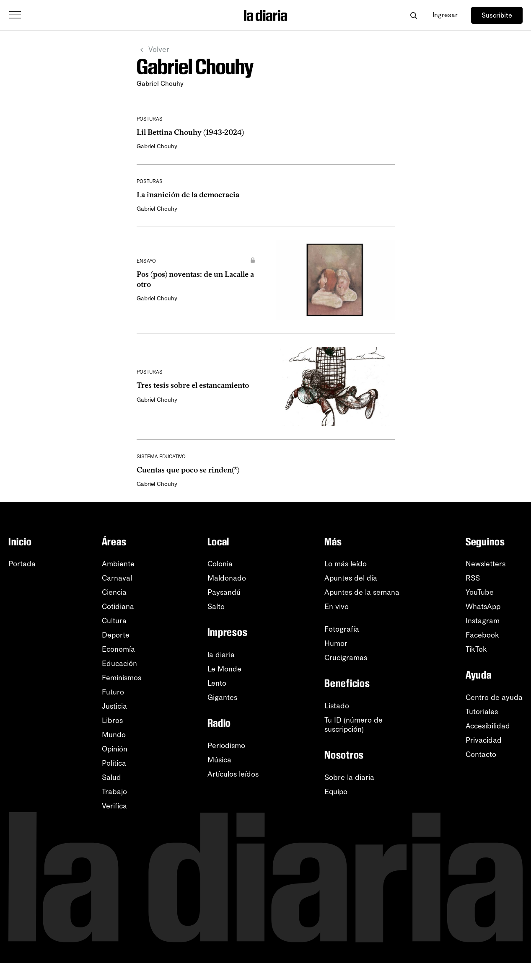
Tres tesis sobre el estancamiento (193, 385)
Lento (216, 683)
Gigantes (222, 697)
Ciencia (114, 592)
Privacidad (484, 740)
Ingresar (445, 15)
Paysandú (224, 592)
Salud (111, 777)
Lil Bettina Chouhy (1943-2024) (190, 132)
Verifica (114, 806)
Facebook (482, 635)
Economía (118, 649)
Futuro (113, 692)
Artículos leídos (233, 774)
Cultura (114, 620)
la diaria (221, 654)
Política (114, 763)
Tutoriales (482, 711)
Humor (335, 643)
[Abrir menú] (15, 15)
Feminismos (121, 677)
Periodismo (226, 745)
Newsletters (485, 563)
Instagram (483, 620)
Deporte (116, 635)
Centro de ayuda (494, 697)
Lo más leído (345, 563)
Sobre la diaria (349, 777)
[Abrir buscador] (413, 15)
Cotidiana (118, 606)
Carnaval (117, 578)
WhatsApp (483, 606)
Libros (112, 720)
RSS (473, 578)
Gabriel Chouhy (157, 146)
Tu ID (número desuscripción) (353, 724)
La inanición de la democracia (188, 194)
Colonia (220, 563)
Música (219, 759)
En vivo (336, 606)
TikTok (476, 649)
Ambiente (118, 563)
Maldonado (226, 578)
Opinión (114, 749)
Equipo (335, 791)
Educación (119, 663)
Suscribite (497, 15)
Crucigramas (345, 657)
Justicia (114, 706)
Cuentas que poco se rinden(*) (188, 470)
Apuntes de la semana (361, 592)
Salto (216, 606)
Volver (153, 50)
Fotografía (341, 629)
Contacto (481, 754)
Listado (336, 705)
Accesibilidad (488, 726)
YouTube (480, 592)
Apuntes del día (350, 578)
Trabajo (114, 791)
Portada (22, 563)
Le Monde (224, 669)
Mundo (114, 734)
